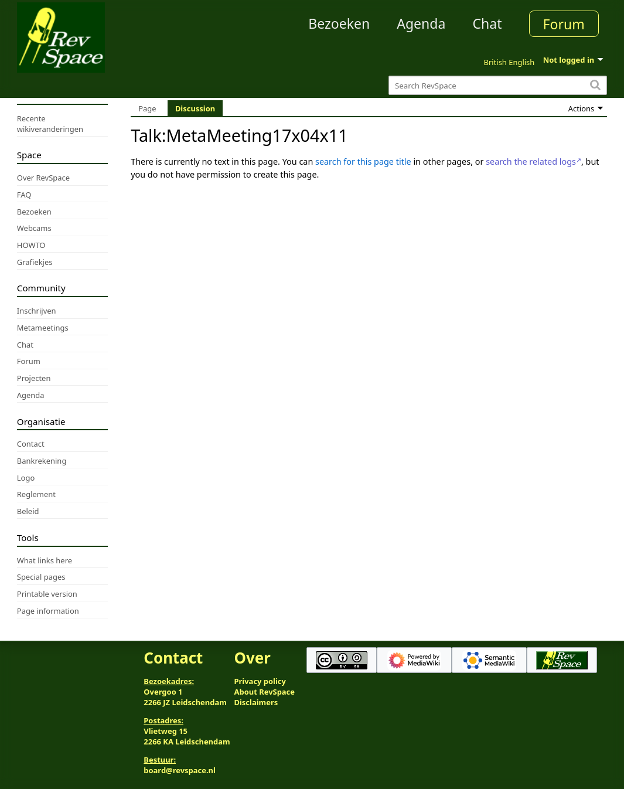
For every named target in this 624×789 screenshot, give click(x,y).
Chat (487, 23)
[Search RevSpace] (497, 85)
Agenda (421, 23)
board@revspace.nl (180, 770)
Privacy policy (260, 681)
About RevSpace (264, 691)
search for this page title (363, 161)
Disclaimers (256, 702)
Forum (564, 24)
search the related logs (531, 161)
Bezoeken (339, 23)
